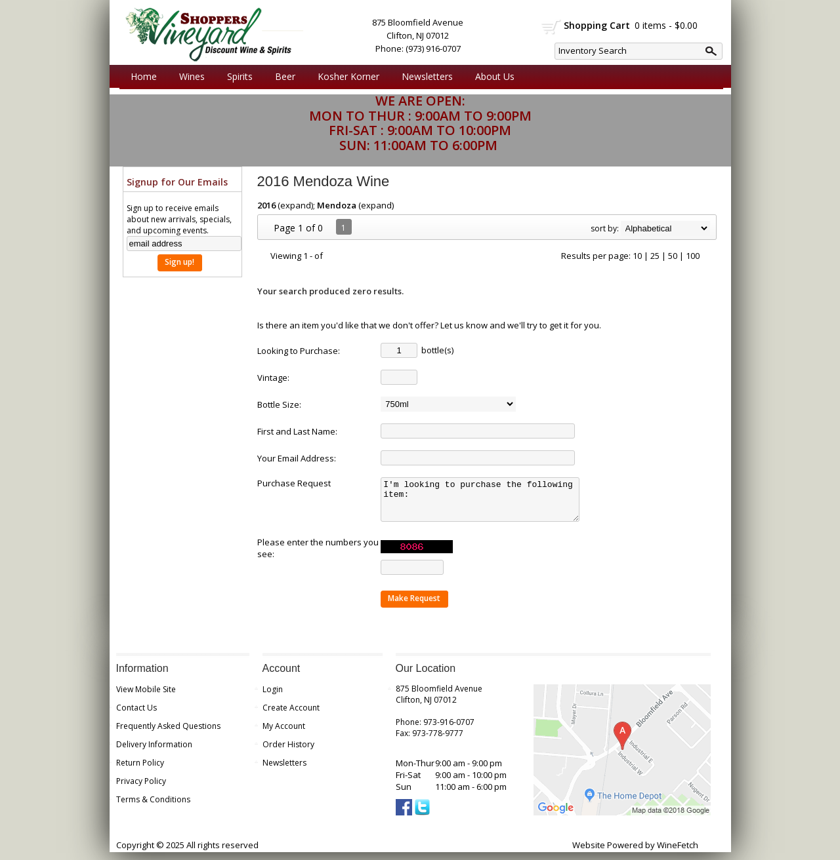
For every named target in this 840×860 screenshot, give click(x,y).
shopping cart (551, 27)
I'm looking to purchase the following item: (485, 503)
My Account (283, 733)
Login (272, 697)
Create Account (291, 715)
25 (655, 256)
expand (295, 205)
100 (693, 256)
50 (672, 256)
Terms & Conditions (153, 807)
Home (144, 76)
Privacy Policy (141, 788)
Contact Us (136, 715)
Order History (288, 752)
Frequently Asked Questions (168, 733)
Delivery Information (154, 752)
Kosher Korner (345, 76)
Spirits (236, 76)
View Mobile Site (146, 697)
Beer (282, 76)
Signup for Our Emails (177, 182)
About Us (491, 76)
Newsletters (427, 76)
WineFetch (677, 853)
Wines (188, 76)
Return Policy (140, 770)
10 (637, 256)
